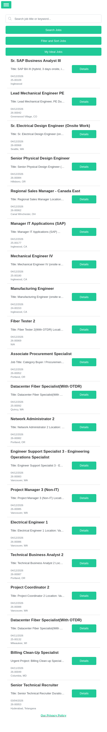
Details (84, 69)
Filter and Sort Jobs (53, 41)
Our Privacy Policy (53, 715)
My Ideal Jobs (53, 51)
